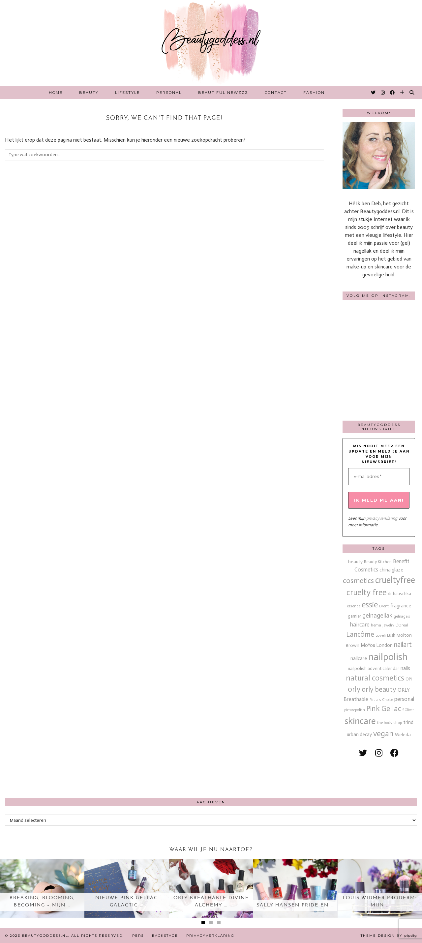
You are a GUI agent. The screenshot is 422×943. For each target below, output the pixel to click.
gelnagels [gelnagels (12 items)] (402, 616)
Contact (276, 92)
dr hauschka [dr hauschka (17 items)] (399, 593)
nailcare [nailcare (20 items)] (358, 658)
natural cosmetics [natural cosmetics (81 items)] (375, 677)
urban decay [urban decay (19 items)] (359, 734)
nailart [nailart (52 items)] (403, 645)
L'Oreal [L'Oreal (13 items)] (402, 625)
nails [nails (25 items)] (405, 668)
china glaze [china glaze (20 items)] (391, 570)
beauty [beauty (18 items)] (355, 562)
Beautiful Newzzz (223, 92)
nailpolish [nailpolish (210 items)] (387, 657)
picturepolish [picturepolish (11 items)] (354, 709)
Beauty (89, 92)
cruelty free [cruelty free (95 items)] (366, 592)
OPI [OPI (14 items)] (409, 679)
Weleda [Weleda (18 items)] (403, 734)
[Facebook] (392, 92)
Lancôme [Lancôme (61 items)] (360, 634)
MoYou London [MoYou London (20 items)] (377, 645)
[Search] (412, 92)
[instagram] (378, 753)
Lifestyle (127, 92)
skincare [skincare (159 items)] (360, 720)
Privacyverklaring (210, 935)
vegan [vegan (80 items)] (383, 733)
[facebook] (394, 753)
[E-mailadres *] (378, 476)
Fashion (314, 92)
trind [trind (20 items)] (408, 722)
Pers (138, 935)
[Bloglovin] (402, 92)
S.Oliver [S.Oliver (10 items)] (408, 710)
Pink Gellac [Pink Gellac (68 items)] (383, 708)
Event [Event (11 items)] (384, 606)
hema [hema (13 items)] (376, 625)
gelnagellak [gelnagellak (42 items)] (377, 615)
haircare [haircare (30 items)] (360, 624)
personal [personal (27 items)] (404, 699)
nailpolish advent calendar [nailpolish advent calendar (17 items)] (373, 668)
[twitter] (363, 753)
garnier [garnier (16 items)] (354, 616)
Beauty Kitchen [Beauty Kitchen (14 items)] (378, 561)
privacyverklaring (381, 518)
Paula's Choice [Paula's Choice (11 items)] (381, 699)
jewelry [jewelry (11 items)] (388, 625)
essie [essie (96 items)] (370, 604)
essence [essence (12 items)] (353, 606)
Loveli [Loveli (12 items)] (381, 635)
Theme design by (389, 935)
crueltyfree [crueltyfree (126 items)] (395, 580)
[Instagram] (383, 92)
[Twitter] (373, 92)
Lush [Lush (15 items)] (391, 635)
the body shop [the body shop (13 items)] (389, 722)
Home (56, 92)
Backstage (165, 935)
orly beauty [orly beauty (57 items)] (379, 689)
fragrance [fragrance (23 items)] (400, 605)
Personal (169, 92)
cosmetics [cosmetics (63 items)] (358, 580)
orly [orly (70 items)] (354, 689)
